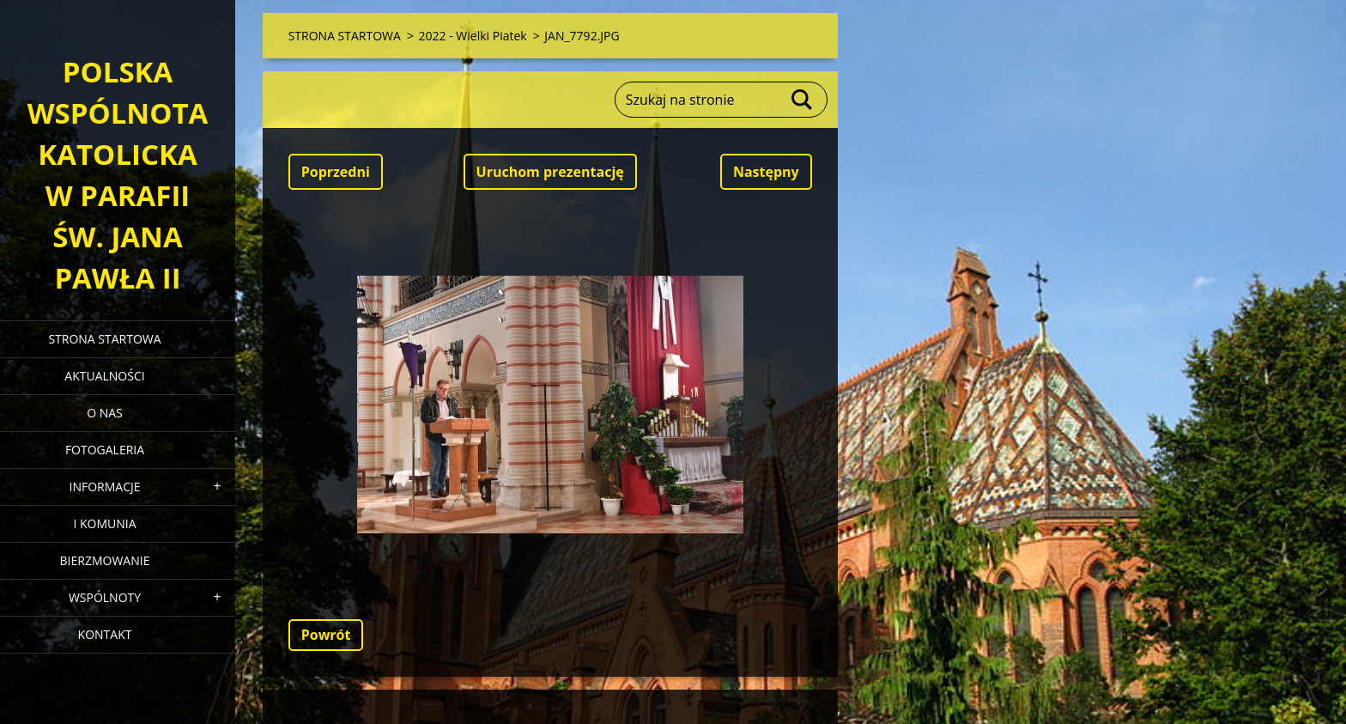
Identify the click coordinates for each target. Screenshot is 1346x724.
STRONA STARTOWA (104, 339)
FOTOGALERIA (104, 449)
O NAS (105, 413)
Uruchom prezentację (550, 171)
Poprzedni (335, 171)
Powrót (326, 634)
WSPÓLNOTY (105, 597)
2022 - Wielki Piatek (473, 35)
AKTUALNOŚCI (104, 376)
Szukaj (802, 100)
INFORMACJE (104, 486)
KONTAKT (105, 634)
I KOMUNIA (104, 523)
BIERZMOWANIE (105, 560)
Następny (766, 171)
